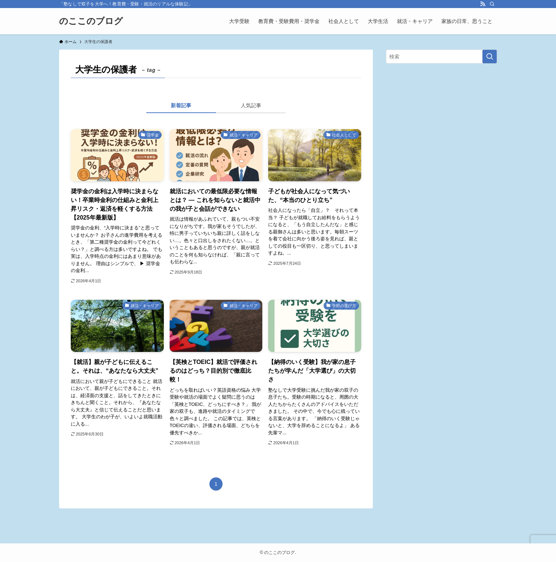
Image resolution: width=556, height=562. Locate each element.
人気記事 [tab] (251, 105)
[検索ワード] (441, 56)
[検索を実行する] (489, 56)
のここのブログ (91, 21)
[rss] (482, 4)
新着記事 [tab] (181, 105)
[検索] (492, 4)
